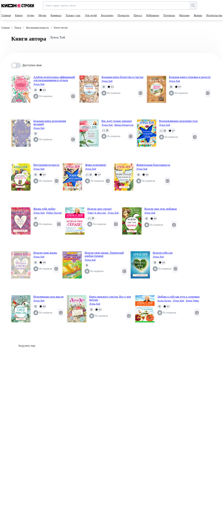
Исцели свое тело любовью (160, 208)
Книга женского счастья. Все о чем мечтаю (110, 298)
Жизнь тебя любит (44, 208)
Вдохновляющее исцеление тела (178, 120)
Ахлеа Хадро (164, 301)
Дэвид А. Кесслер (96, 213)
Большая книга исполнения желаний (49, 122)
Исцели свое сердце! (99, 208)
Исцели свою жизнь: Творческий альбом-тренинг (104, 254)
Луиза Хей (38, 84)
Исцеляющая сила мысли (48, 296)
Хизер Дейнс (192, 300)
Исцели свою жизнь (45, 252)
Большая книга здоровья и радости (190, 77)
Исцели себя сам (163, 252)
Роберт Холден (54, 213)
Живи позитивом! (95, 164)
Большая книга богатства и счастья (122, 77)
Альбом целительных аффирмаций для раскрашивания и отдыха (54, 79)
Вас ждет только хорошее (116, 120)
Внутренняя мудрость (46, 164)
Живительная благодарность (153, 164)
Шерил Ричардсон (123, 125)
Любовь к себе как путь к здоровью (178, 296)
